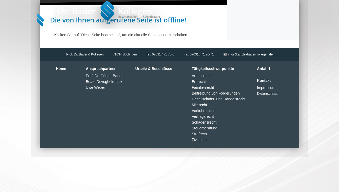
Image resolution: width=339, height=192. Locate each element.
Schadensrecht (204, 122)
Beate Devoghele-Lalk (104, 81)
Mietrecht (199, 105)
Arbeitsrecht (202, 76)
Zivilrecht (199, 140)
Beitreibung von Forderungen (216, 93)
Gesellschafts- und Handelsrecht (218, 99)
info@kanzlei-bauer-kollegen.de (250, 54)
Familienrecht (203, 87)
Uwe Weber (95, 87)
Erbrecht (199, 81)
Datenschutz (267, 93)
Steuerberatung (204, 128)
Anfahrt (263, 69)
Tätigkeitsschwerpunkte (213, 69)
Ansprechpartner (101, 69)
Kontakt (264, 80)
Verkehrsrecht (203, 111)
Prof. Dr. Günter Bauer (104, 76)
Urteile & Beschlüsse (153, 69)
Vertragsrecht (203, 116)
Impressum (266, 88)
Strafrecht (200, 134)
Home (61, 69)
